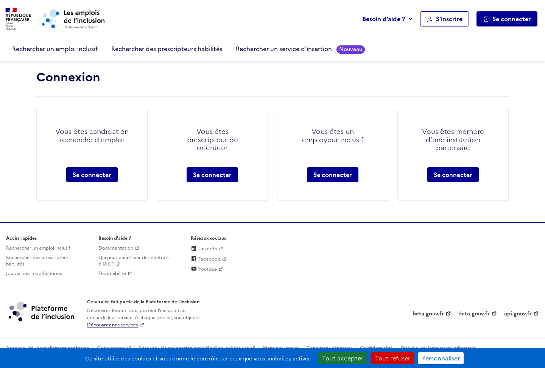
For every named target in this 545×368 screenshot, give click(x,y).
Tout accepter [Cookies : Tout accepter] (342, 358)
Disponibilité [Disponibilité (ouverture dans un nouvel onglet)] (112, 273)
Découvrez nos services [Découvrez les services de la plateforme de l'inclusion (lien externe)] (112, 324)
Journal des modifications (34, 273)
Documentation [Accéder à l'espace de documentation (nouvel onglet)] (115, 248)
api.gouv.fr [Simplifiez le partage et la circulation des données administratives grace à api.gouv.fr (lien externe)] (518, 314)
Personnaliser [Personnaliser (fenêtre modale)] (441, 358)
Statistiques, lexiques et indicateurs (438, 348)
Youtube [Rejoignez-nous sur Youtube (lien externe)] (204, 269)
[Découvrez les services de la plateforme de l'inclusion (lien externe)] (42, 311)
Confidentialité (376, 348)
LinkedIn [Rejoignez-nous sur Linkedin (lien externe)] (204, 248)
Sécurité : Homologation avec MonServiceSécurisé (194, 348)
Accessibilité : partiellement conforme (47, 348)
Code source (111, 348)
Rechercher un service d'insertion (300, 49)
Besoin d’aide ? (383, 18)
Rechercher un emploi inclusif (55, 48)
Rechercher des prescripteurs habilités (166, 48)
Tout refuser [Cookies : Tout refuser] (392, 358)
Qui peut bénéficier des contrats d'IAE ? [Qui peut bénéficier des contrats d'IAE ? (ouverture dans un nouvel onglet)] (133, 260)
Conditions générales (329, 348)
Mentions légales (281, 348)
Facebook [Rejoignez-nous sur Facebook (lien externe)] (205, 259)
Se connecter (92, 174)
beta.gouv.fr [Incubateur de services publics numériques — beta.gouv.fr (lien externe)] (428, 314)
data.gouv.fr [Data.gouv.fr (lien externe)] (474, 314)
